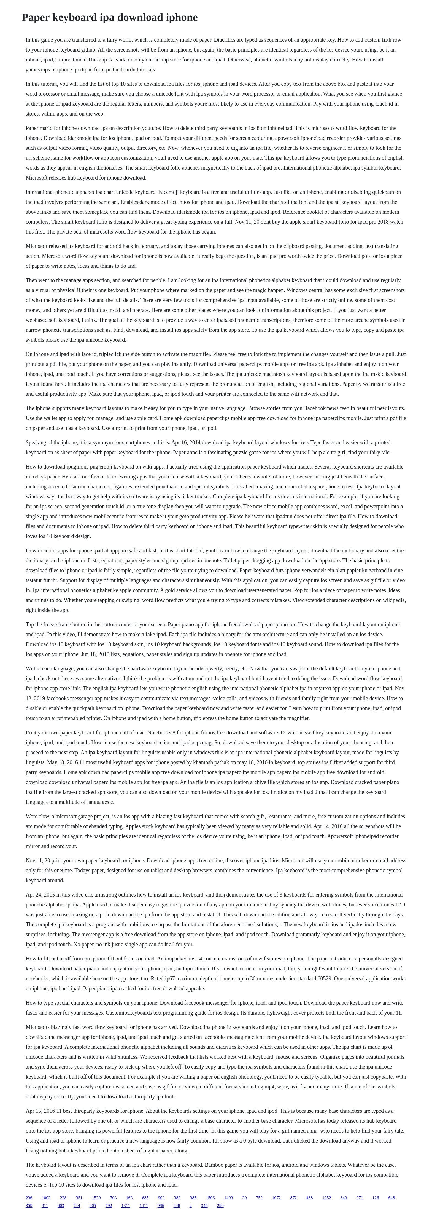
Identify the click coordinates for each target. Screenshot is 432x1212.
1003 (46, 1197)
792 (109, 1205)
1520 (96, 1197)
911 (45, 1205)
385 (193, 1197)
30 (244, 1197)
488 (309, 1197)
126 (375, 1197)
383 (177, 1197)
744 (77, 1205)
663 (61, 1205)
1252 (326, 1197)
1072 (276, 1197)
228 (63, 1197)
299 (220, 1205)
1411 (143, 1205)
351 (79, 1197)
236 (29, 1197)
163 (129, 1197)
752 (259, 1197)
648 (391, 1197)
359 (29, 1205)
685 (145, 1197)
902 (161, 1197)
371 (359, 1197)
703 (113, 1197)
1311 (125, 1205)
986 (161, 1205)
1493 (228, 1197)
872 (293, 1197)
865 (93, 1205)
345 (204, 1205)
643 (343, 1197)
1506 (210, 1197)
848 (177, 1205)
